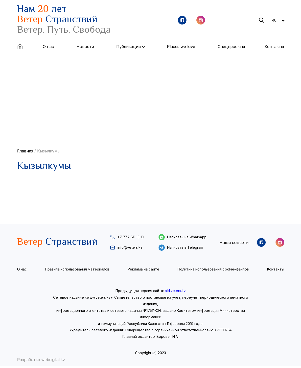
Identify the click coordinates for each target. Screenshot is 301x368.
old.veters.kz (175, 293)
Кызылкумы (48, 150)
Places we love (181, 46)
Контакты (274, 46)
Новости (85, 46)
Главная (25, 150)
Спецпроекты (231, 46)
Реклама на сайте (143, 271)
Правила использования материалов (77, 271)
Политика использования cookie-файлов (212, 271)
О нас (48, 46)
